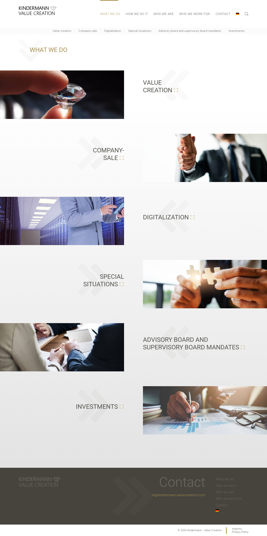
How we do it (137, 14)
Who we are (164, 14)
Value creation (62, 31)
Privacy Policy (240, 532)
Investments (237, 31)
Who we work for (194, 14)
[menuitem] (239, 14)
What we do (110, 14)
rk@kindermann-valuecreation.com (178, 495)
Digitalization (112, 31)
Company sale (88, 31)
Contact (223, 14)
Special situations (139, 31)
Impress (237, 528)
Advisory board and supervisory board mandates (190, 31)
